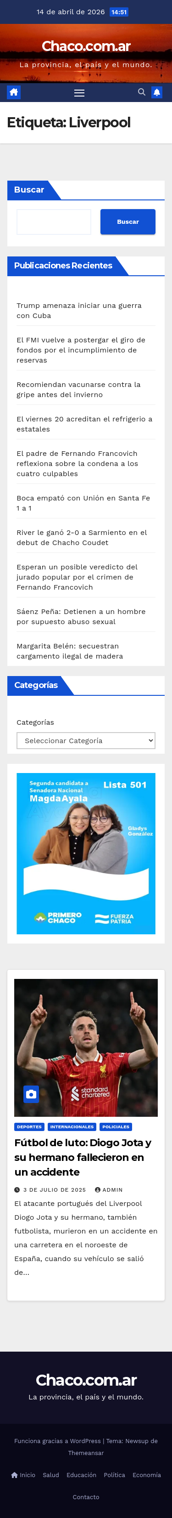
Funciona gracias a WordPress (58, 1441)
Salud (51, 1475)
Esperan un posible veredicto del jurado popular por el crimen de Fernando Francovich (77, 577)
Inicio (23, 1475)
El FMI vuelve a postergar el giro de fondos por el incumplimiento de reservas (81, 349)
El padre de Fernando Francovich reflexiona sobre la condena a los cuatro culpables (77, 463)
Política (114, 1475)
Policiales (115, 1126)
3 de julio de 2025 (56, 1190)
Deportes (29, 1126)
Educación (81, 1475)
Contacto (85, 1497)
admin (109, 1190)
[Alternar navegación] (79, 92)
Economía (147, 1475)
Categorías (35, 722)
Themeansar (86, 1453)
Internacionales (72, 1126)
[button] (141, 92)
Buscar (29, 190)
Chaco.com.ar (86, 46)
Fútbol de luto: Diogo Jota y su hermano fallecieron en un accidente (82, 1157)
